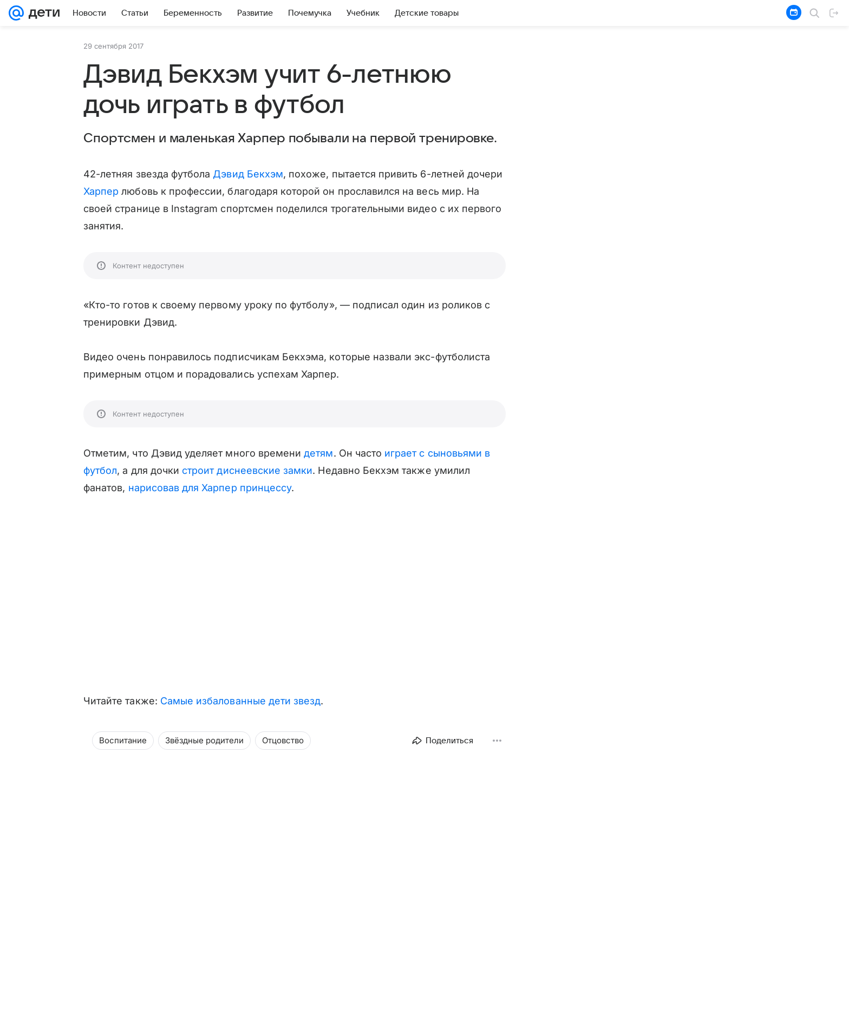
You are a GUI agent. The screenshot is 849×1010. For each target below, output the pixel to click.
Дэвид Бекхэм (248, 174)
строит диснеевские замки (247, 470)
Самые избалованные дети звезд (240, 701)
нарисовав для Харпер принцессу (210, 487)
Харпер (101, 191)
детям (318, 453)
